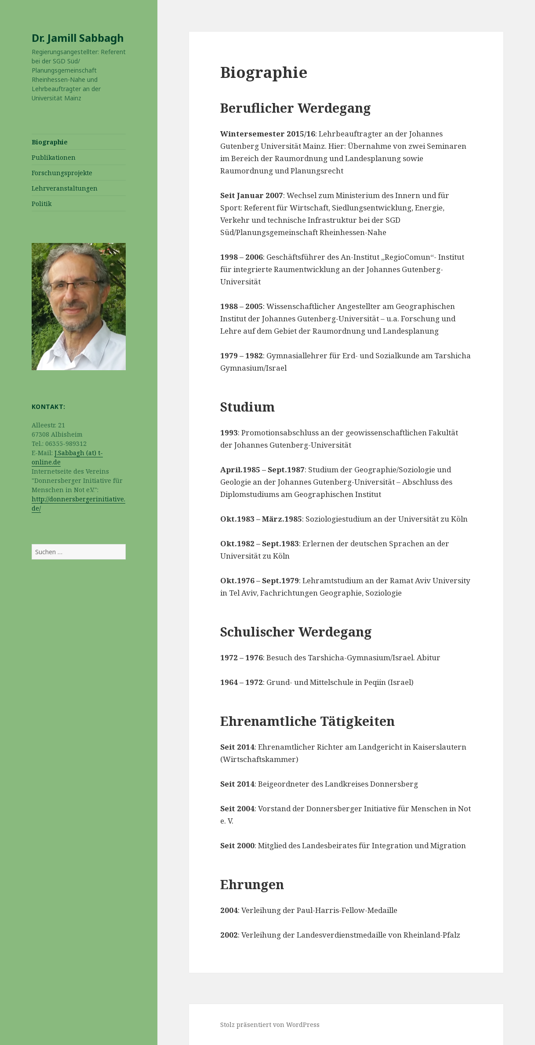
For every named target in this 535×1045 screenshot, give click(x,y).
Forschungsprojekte (62, 173)
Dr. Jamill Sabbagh (78, 37)
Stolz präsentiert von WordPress (270, 1024)
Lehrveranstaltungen (65, 188)
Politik (41, 203)
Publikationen (54, 157)
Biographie (50, 142)
